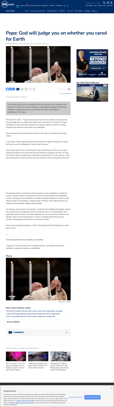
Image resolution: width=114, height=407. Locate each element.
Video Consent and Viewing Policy (22, 403)
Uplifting (87, 11)
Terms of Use (20, 401)
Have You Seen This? (38, 11)
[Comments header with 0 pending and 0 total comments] (38, 332)
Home (27, 11)
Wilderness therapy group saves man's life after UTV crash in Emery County (38, 365)
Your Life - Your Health (75, 11)
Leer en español (65, 93)
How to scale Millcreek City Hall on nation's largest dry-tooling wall (30, 316)
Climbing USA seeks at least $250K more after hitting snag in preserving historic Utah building (59, 366)
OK (111, 388)
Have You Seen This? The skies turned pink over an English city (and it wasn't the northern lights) (15, 366)
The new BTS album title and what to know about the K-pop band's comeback (34, 311)
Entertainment (52, 11)
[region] (57, 396)
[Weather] (66, 6)
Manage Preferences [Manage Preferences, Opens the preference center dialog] (76, 397)
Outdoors (62, 11)
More (94, 11)
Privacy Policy (30, 401)
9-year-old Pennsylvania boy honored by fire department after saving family (33, 314)
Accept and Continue (92, 397)
